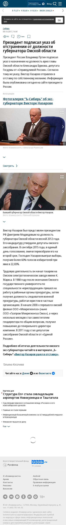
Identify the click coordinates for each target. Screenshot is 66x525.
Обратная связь (41, 479)
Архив (6, 479)
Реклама (7, 485)
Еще (7, 426)
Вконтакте (47, 373)
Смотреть (11, 165)
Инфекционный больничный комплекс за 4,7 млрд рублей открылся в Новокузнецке (32, 415)
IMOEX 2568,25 (46, 10)
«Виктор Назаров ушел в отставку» (36, 354)
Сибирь (6, 28)
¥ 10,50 (33, 10)
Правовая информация (44, 482)
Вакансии (7, 488)
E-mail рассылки (41, 485)
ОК (59, 20)
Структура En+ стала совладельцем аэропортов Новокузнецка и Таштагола (30, 396)
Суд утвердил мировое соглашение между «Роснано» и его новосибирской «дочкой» (29, 404)
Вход (49, 3)
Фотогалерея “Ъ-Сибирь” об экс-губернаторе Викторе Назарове (28, 101)
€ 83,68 (24, 10)
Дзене (27, 373)
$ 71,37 (15, 10)
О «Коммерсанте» (12, 476)
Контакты (8, 482)
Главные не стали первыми (14, 410)
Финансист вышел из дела (14, 421)
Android (36, 476)
